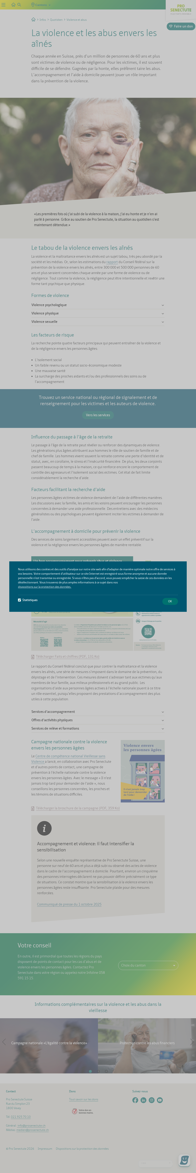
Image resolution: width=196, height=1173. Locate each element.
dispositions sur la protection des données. (44, 587)
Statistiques (27, 600)
